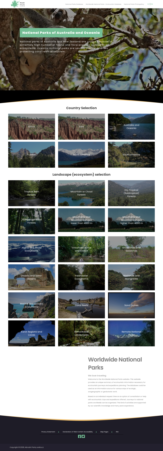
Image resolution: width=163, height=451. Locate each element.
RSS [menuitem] (117, 432)
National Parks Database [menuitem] (74, 4)
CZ (148, 4)
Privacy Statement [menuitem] (48, 432)
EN (152, 4)
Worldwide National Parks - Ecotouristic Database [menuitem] (103, 4)
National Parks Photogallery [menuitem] (134, 4)
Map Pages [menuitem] (104, 432)
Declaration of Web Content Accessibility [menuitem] (78, 432)
